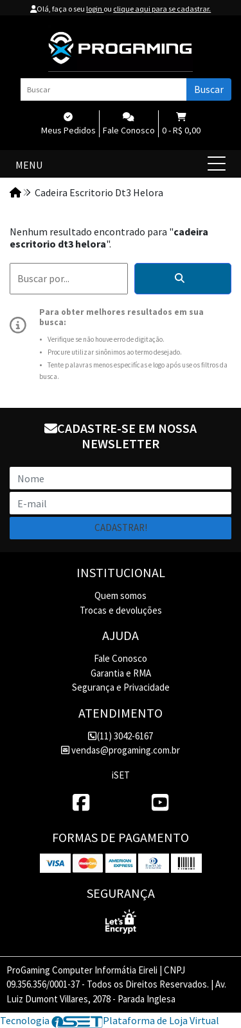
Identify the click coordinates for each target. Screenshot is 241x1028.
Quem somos (120, 595)
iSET (121, 775)
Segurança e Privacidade (121, 687)
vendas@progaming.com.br (120, 750)
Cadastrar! (120, 527)
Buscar (209, 89)
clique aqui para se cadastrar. (162, 8)
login (94, 8)
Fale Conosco (120, 658)
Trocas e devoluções (121, 610)
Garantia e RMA (121, 673)
